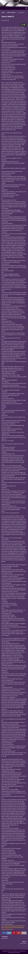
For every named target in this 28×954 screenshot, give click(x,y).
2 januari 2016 (6, 20)
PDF (23, 24)
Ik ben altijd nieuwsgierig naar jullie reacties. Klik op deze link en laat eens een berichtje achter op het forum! (13, 927)
